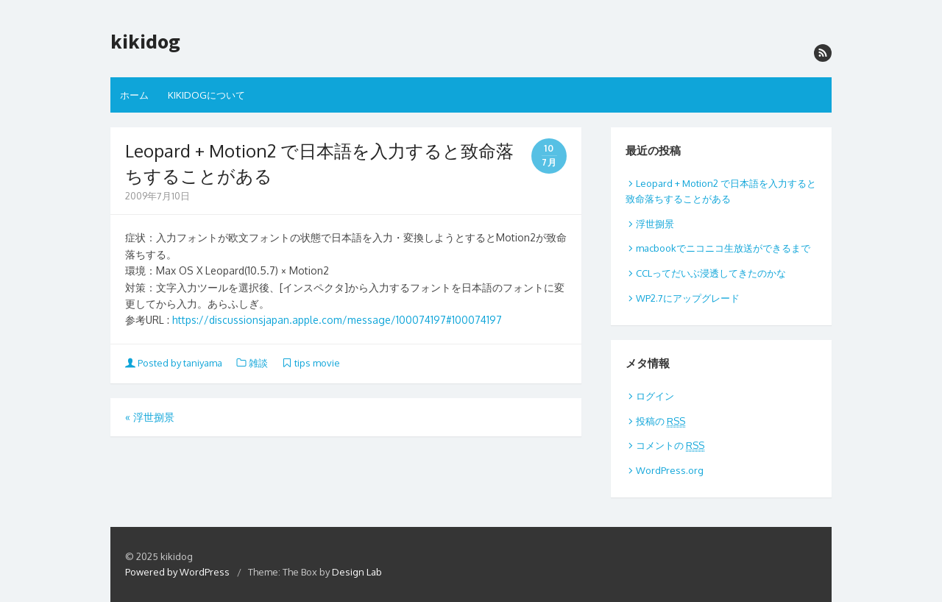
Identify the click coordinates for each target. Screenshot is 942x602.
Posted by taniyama (174, 363)
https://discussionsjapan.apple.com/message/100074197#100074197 (337, 320)
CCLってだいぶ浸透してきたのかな (711, 273)
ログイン (655, 396)
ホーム (134, 95)
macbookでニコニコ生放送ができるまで (723, 248)
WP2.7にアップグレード (688, 298)
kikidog (145, 41)
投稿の (660, 421)
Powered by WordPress (177, 572)
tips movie (317, 363)
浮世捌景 (149, 417)
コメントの (670, 445)
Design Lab (357, 572)
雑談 (258, 363)
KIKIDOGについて (206, 95)
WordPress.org (670, 470)
